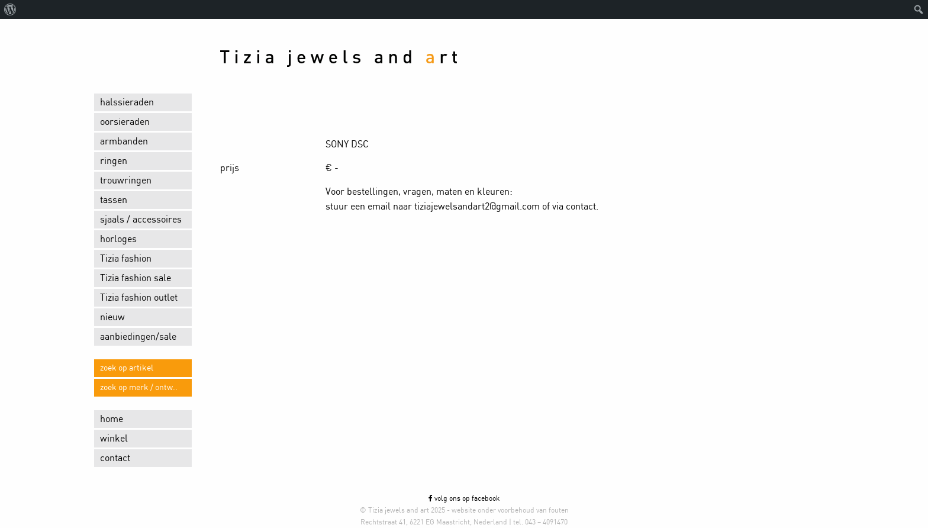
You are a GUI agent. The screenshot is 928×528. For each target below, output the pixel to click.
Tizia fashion (126, 258)
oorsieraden (125, 122)
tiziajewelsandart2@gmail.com (477, 206)
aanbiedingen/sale (138, 337)
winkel (114, 438)
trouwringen (126, 180)
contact (115, 458)
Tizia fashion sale (135, 278)
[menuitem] (10, 9)
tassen (113, 200)
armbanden (124, 141)
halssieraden (127, 102)
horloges (118, 239)
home (111, 419)
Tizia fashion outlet (139, 297)
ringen (113, 161)
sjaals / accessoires (141, 219)
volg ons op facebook (464, 498)
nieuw (112, 317)
